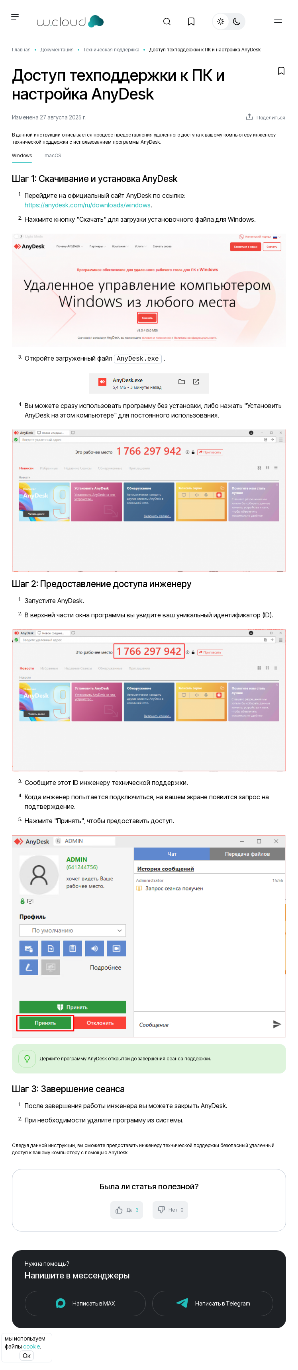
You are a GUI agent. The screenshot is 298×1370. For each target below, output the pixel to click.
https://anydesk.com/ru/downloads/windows (88, 205)
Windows (22, 155)
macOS (53, 155)
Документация (57, 50)
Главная (21, 50)
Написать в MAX (94, 1302)
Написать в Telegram (222, 1302)
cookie (31, 1346)
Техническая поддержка (111, 50)
